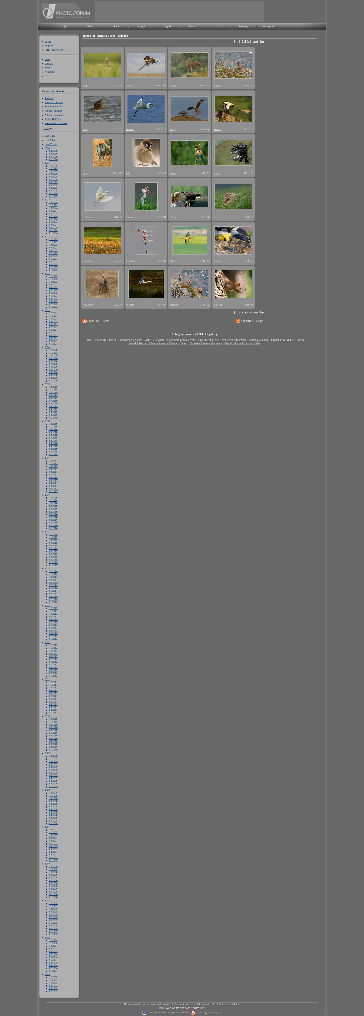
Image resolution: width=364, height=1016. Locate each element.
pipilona (174, 304)
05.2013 (53, 627)
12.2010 (53, 718)
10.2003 (53, 982)
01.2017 (53, 491)
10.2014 (53, 576)
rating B (166, 26)
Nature (138, 340)
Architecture (188, 340)
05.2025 (53, 185)
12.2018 (53, 423)
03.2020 (53, 375)
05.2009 (53, 775)
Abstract (143, 343)
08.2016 (53, 508)
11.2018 (53, 426)
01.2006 (53, 897)
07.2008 (53, 806)
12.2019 (53, 386)
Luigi (85, 85)
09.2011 (53, 690)
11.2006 (53, 869)
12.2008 (53, 792)
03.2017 (53, 485)
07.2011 (53, 695)
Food (216, 340)
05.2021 (53, 332)
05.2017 (53, 480)
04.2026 (53, 150)
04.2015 (53, 556)
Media (90, 26)
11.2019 (53, 389)
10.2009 (53, 761)
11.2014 (53, 574)
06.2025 (53, 182)
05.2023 (53, 258)
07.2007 (53, 843)
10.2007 (53, 835)
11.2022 (53, 278)
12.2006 (53, 866)
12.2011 (53, 682)
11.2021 (53, 315)
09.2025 (53, 173)
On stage (195, 343)
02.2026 (53, 156)
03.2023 (53, 264)
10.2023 (53, 244)
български (268, 26)
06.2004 (53, 956)
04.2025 (53, 187)
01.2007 (53, 860)
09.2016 (53, 505)
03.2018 (53, 448)
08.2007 (53, 840)
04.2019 (53, 409)
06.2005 (53, 920)
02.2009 (53, 783)
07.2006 (53, 880)
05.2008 (53, 812)
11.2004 (53, 943)
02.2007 (53, 857)
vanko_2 (87, 260)
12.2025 (53, 165)
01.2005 (53, 933)
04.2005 (53, 925)
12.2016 (53, 497)
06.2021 (53, 329)
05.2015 (53, 553)
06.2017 (53, 477)
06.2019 (53, 403)
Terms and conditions (229, 1004)
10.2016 (53, 503)
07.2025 (53, 179)
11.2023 (53, 242)
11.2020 (53, 352)
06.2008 (53, 809)
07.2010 (53, 732)
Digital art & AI (280, 340)
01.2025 (53, 196)
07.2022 (53, 290)
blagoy (217, 173)
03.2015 (53, 559)
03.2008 (53, 817)
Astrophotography (212, 343)
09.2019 (53, 395)
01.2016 (53, 528)
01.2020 (53, 380)
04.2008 (53, 814)
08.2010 (53, 730)
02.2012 (53, 672)
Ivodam (130, 129)
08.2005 (53, 914)
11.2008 (53, 795)
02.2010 (53, 746)
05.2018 (53, 443)
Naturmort (173, 340)
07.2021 (53, 327)
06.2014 (53, 588)
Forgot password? (54, 49)
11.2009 (53, 758)
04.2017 (53, 482)
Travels (174, 343)
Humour (248, 343)
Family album (233, 343)
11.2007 (53, 832)
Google (259, 321)
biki (128, 173)
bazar (218, 26)
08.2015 (53, 545)
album (115, 26)
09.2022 (53, 284)
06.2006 (53, 883)
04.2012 (53, 667)
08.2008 (53, 803)
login (64, 26)
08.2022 (53, 287)
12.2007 (53, 829)
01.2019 (53, 417)
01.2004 (53, 970)
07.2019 (53, 400)
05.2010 (53, 738)
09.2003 (53, 985)
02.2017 (53, 488)
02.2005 (53, 931)
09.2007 (53, 837)
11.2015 (53, 537)
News (47, 59)
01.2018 (53, 454)
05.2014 (53, 590)
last (262, 41)
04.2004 (53, 962)
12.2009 (53, 755)
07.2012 (53, 659)
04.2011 (53, 704)
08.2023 (53, 250)
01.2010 (53, 749)
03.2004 (53, 965)
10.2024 (53, 207)
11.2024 (53, 205)
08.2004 (53, 951)
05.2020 (53, 369)
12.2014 (53, 571)
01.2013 (53, 638)
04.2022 (53, 298)
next (255, 41)
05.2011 (53, 701)
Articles (49, 63)
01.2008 (53, 823)
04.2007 (53, 851)
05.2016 (53, 517)
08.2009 (53, 766)
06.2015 (53, 551)
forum (192, 26)
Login (48, 41)
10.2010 (53, 724)
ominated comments (56, 123)
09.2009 (53, 764)
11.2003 (53, 979)
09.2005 (53, 911)
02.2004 (53, 968)
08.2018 (53, 434)
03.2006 (53, 891)
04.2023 (53, 261)
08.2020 (53, 361)
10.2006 (53, 872)
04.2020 (53, 372)
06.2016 (53, 514)
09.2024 (53, 210)
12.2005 (53, 903)
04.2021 (53, 335)
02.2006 (53, 894)
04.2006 (53, 888)
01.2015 (53, 565)
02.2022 (53, 304)
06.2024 (53, 219)
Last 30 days (51, 144)
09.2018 (53, 432)
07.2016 (53, 511)
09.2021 (53, 321)
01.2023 (53, 269)
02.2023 (53, 267)
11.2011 (53, 684)
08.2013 (53, 619)
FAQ (47, 75)
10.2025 (53, 171)
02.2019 (53, 414)
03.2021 (53, 338)
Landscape (126, 340)
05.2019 (53, 406)
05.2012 (53, 664)
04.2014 (53, 593)
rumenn (217, 260)
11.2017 (53, 463)
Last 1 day (50, 135)
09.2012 (53, 653)
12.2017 (53, 460)
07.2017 (53, 474)
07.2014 (53, 585)
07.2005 (53, 917)
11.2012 (53, 647)
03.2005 (53, 928)
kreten (173, 173)
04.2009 (53, 778)
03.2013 (53, 633)
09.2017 (53, 469)
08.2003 (53, 988)
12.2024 (53, 202)
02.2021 (53, 340)
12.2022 (53, 276)
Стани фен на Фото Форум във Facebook (167, 1012)
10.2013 (53, 613)
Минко (217, 129)
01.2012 (53, 675)
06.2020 (53, 366)
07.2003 (53, 991)
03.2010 (53, 743)
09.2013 (53, 616)
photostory (243, 26)
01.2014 (53, 601)
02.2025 (53, 193)
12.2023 (53, 239)
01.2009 (53, 786)
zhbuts (129, 217)
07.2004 (53, 954)
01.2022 (53, 306)
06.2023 (53, 256)
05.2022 (53, 295)
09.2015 (53, 542)
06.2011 (53, 698)
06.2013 (53, 624)
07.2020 (53, 363)
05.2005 (53, 922)
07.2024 (53, 216)
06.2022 (53, 292)
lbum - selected (53, 110)
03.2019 (53, 411)
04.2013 (53, 630)
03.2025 (53, 190)
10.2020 (53, 355)
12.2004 (53, 940)
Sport (184, 343)
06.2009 (53, 772)
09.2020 (53, 358)
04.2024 (53, 224)
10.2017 (53, 466)
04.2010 (53, 741)
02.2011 (53, 709)
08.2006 (53, 877)
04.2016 (53, 519)
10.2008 (53, 798)
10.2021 (53, 318)
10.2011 (53, 687)
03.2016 (53, 522)
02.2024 (53, 230)
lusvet (173, 85)
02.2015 (53, 562)
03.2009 (53, 780)
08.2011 (53, 693)
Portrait (113, 340)
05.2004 (53, 959)
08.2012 (53, 656)
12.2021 (53, 313)
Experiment (204, 340)
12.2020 (53, 349)
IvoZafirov (88, 217)
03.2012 (53, 670)
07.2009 (53, 769)
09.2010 (53, 727)
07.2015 (53, 548)
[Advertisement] (179, 11)
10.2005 (53, 908)
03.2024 (53, 227)
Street (89, 340)
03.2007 (53, 854)
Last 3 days (50, 140)
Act (293, 340)
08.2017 (53, 471)
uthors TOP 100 (53, 102)
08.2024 (53, 213)
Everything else (159, 343)
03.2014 (53, 596)
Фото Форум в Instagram (208, 1012)
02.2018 (53, 451)
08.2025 (53, 176)
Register (49, 45)
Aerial (252, 340)
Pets (257, 343)
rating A (141, 26)
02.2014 (53, 599)
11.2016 (53, 500)
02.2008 (53, 820)
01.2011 (53, 712)
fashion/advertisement (234, 340)
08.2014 (53, 582)
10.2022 (53, 281)
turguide (218, 85)
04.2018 (53, 446)
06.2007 (53, 846)
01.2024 (53, 233)
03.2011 (53, 707)
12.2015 (53, 534)
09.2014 (53, 579)
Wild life (150, 340)
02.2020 (53, 377)
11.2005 (53, 906)
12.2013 (53, 608)
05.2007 (53, 849)
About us (49, 71)
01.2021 (53, 343)
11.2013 (53, 611)
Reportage (100, 340)
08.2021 (53, 324)
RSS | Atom (102, 321)
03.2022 (53, 301)
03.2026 (53, 153)
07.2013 (53, 622)
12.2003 (53, 977)
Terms (48, 67)
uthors (49, 98)
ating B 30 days (53, 119)
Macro (160, 340)
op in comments (54, 106)
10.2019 (53, 392)
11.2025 (53, 168)
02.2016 (53, 525)
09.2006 (53, 874)
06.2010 (53, 735)
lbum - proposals (54, 114)
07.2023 (53, 253)
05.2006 (53, 885)
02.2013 (53, 636)
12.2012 (53, 645)
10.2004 (53, 945)
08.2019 (53, 398)
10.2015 (53, 540)
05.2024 (53, 221)
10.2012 (53, 650)
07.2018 (53, 437)
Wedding (264, 340)
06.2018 (53, 440)
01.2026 (53, 159)
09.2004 (53, 948)
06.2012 (53, 661)
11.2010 (53, 721)
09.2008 (53, 801)
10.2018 (53, 429)
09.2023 (53, 247)
